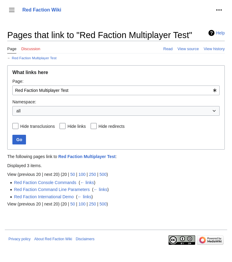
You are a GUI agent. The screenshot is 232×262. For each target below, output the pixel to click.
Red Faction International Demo (44, 196)
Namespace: (24, 101)
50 (72, 174)
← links (87, 182)
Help (220, 33)
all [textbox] (18, 110)
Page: (18, 81)
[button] (12, 10)
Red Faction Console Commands (45, 182)
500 (102, 174)
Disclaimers (85, 239)
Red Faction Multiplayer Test (34, 58)
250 (92, 174)
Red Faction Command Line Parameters (52, 189)
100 (82, 174)
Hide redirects (111, 126)
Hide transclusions (37, 126)
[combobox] (116, 90)
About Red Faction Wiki (53, 239)
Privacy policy (19, 239)
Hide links (76, 126)
